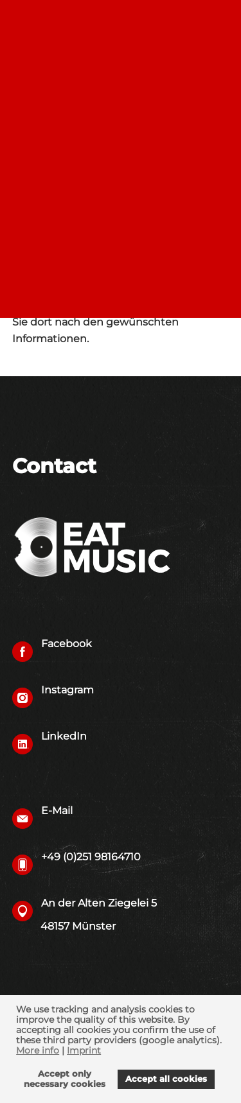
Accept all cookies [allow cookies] (166, 1079)
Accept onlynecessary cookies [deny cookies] (64, 1079)
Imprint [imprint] (84, 1050)
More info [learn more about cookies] (37, 1050)
